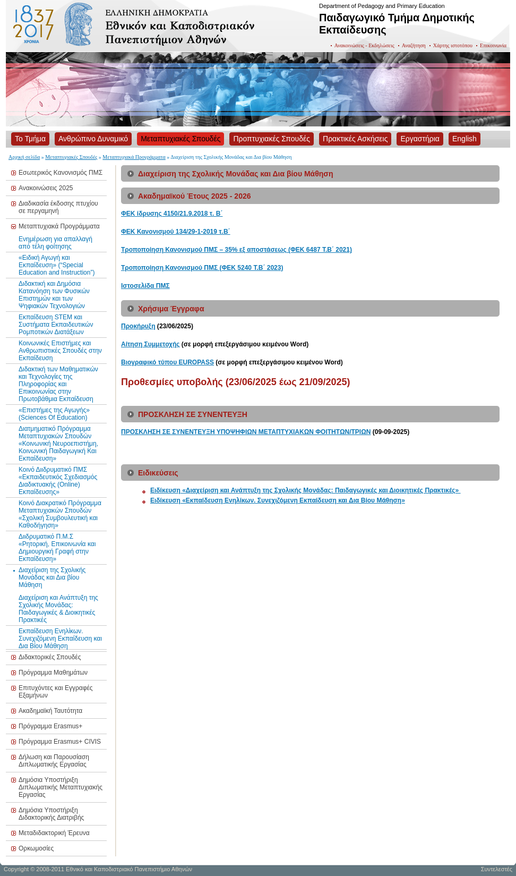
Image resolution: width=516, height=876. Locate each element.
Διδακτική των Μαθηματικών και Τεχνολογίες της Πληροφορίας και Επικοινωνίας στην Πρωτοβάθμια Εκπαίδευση (58, 384)
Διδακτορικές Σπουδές (50, 657)
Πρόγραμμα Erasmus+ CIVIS (60, 741)
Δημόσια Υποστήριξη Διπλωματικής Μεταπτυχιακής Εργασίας (60, 787)
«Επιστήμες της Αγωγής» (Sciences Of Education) (54, 413)
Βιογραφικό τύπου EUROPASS (167, 362)
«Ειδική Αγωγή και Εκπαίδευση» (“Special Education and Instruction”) (56, 265)
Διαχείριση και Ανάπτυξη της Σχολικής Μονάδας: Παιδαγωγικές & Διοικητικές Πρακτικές (58, 609)
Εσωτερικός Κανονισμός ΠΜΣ (60, 172)
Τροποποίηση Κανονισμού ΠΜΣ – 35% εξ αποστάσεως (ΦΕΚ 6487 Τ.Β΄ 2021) (236, 249)
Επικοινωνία (493, 45)
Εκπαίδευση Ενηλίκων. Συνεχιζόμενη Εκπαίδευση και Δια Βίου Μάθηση (60, 638)
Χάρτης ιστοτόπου (452, 45)
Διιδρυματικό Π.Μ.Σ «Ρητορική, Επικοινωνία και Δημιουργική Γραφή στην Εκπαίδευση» (57, 548)
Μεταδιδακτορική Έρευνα (54, 833)
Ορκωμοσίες (36, 848)
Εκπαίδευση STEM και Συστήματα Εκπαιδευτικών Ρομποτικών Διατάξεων (56, 324)
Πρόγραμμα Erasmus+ (50, 726)
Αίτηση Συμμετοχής (150, 344)
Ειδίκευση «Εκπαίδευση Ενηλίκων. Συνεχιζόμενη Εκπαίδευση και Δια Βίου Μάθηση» (277, 500)
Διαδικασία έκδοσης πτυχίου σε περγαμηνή (58, 207)
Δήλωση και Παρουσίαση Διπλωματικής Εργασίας (54, 760)
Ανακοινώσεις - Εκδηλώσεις (364, 45)
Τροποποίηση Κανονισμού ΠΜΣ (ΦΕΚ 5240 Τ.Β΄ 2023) (202, 267)
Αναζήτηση (414, 45)
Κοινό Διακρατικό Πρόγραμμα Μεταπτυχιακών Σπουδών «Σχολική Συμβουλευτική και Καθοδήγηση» (60, 514)
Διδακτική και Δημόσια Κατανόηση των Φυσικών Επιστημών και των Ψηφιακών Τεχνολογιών (54, 295)
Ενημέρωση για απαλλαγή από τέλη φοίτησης (55, 242)
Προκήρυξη (138, 326)
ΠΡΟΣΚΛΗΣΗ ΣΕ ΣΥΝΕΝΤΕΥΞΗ (169, 432)
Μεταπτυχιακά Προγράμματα (134, 157)
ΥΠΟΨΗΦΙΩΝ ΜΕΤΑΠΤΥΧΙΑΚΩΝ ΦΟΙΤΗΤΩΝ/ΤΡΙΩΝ (294, 432)
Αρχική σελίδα (24, 157)
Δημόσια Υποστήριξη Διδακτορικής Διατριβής (51, 813)
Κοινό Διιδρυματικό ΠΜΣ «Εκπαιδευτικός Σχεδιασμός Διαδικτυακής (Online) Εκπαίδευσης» (58, 481)
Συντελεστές (496, 869)
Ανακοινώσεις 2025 (46, 188)
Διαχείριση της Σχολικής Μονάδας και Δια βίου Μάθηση (52, 577)
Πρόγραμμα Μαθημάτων (53, 672)
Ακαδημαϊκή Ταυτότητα (50, 711)
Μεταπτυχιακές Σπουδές (71, 157)
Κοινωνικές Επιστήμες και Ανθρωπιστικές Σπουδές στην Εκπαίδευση (60, 350)
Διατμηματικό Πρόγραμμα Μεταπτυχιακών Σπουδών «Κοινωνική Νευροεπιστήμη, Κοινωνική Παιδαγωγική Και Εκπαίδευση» (58, 443)
